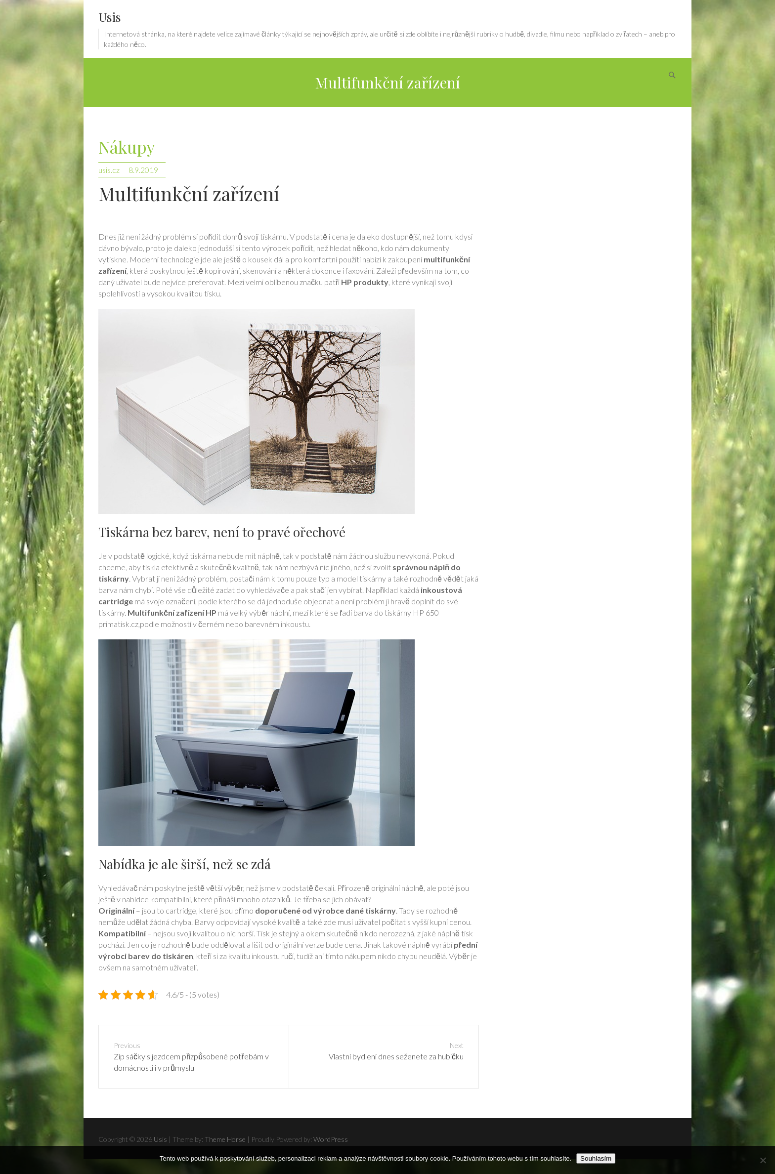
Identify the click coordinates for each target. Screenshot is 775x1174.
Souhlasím (595, 1158)
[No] (763, 1160)
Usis (109, 16)
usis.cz (109, 169)
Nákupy (126, 147)
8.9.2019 (143, 169)
